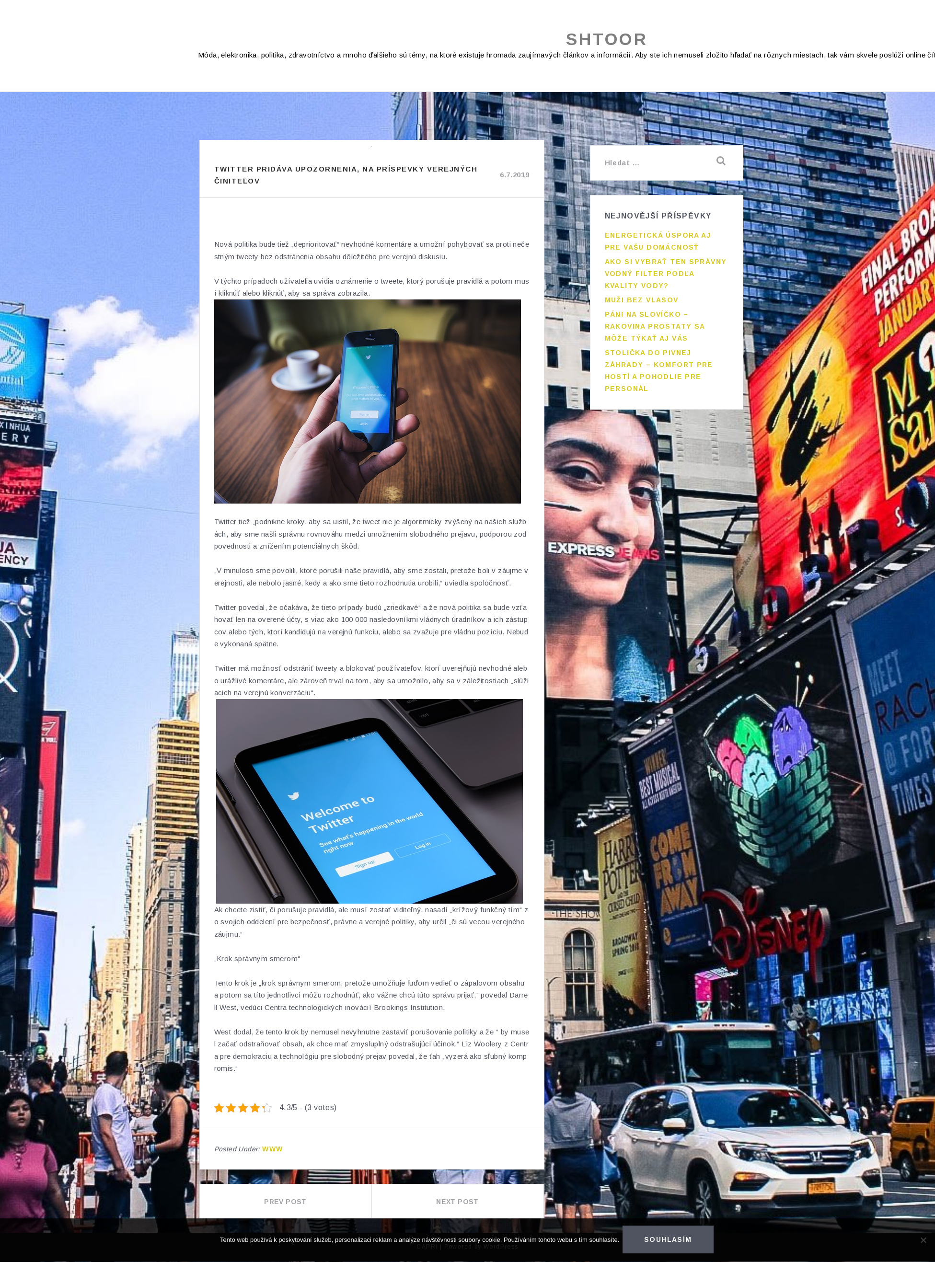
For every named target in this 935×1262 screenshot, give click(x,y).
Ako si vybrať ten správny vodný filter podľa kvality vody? (666, 269)
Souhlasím (669, 1241)
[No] (923, 1241)
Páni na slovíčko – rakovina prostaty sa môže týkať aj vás (655, 321)
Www (272, 1150)
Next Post (457, 1202)
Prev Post (285, 1202)
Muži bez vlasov (642, 295)
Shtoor (607, 39)
